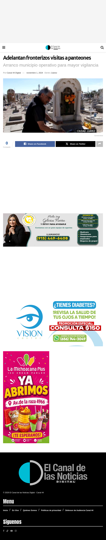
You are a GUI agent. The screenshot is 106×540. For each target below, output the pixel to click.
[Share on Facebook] (35, 144)
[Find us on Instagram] (16, 530)
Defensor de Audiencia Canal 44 (79, 510)
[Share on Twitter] (75, 144)
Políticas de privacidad (51, 510)
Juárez (54, 73)
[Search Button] (102, 47)
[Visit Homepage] (53, 47)
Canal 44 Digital (14, 73)
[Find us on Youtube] (11, 530)
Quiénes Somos (30, 510)
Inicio (5, 510)
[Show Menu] (3, 47)
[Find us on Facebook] (3, 530)
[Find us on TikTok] (7, 530)
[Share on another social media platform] (99, 144)
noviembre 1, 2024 (34, 73)
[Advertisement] (53, 21)
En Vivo (15, 510)
